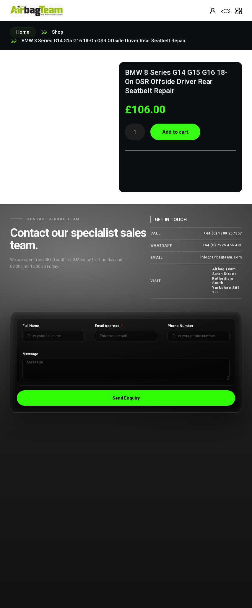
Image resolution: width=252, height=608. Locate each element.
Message (30, 354)
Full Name (30, 326)
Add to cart (177, 132)
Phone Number (181, 326)
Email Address (107, 326)
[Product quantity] (135, 132)
